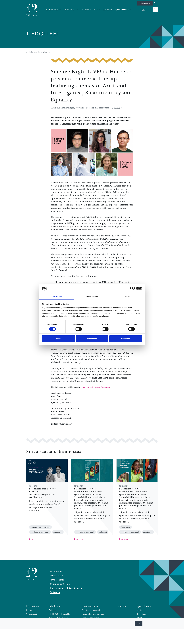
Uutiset (140, 610)
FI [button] (155, 3)
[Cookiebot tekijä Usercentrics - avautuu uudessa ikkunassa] (132, 288)
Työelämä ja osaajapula (91, 610)
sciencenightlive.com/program (95, 387)
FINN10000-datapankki (59, 614)
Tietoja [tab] (127, 296)
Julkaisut (107, 9)
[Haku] (148, 9)
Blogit (139, 617)
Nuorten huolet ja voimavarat (94, 614)
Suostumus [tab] (57, 296)
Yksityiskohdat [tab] (92, 296)
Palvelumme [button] (70, 9)
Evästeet (55, 592)
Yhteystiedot (31, 614)
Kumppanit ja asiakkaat (58, 617)
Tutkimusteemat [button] (89, 9)
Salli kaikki (125, 339)
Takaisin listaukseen (38, 52)
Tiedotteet (141, 614)
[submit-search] (155, 9)
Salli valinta (92, 339)
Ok (138, 623)
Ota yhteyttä (145, 3)
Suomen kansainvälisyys (92, 617)
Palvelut (52, 610)
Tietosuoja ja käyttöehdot (66, 588)
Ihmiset (29, 610)
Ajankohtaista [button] (122, 9)
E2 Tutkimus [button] (52, 9)
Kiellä (58, 339)
